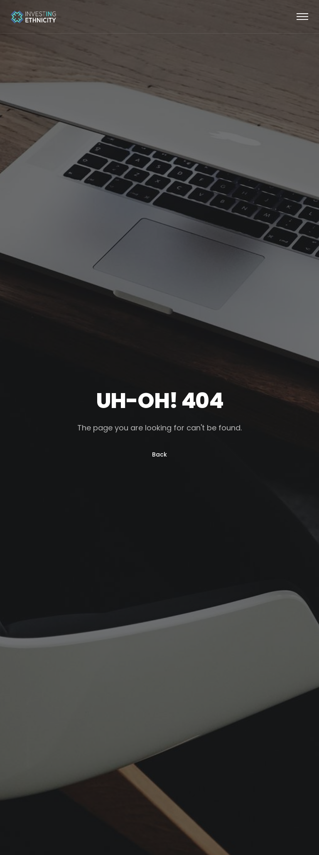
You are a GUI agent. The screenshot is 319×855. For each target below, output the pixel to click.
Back (159, 454)
